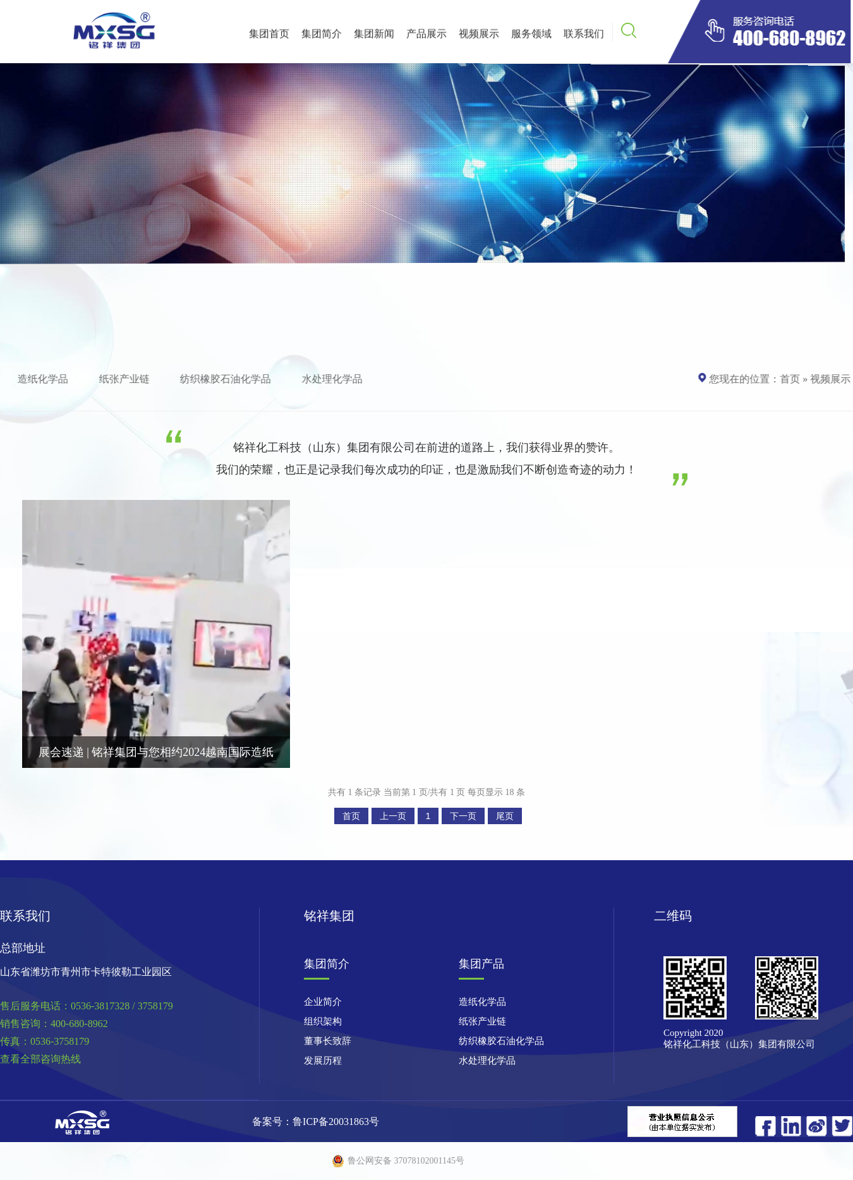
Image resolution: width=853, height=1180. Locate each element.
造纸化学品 (45, 379)
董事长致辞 (327, 1041)
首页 (788, 379)
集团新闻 (374, 35)
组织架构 (323, 1021)
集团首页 (269, 35)
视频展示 (479, 35)
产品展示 (426, 35)
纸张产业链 (126, 379)
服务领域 (531, 35)
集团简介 (321, 35)
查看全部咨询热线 (40, 1059)
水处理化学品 (334, 379)
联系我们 (584, 35)
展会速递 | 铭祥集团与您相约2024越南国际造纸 (156, 752)
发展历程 (323, 1060)
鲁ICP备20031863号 (336, 1121)
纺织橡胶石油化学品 (228, 379)
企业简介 (323, 1002)
